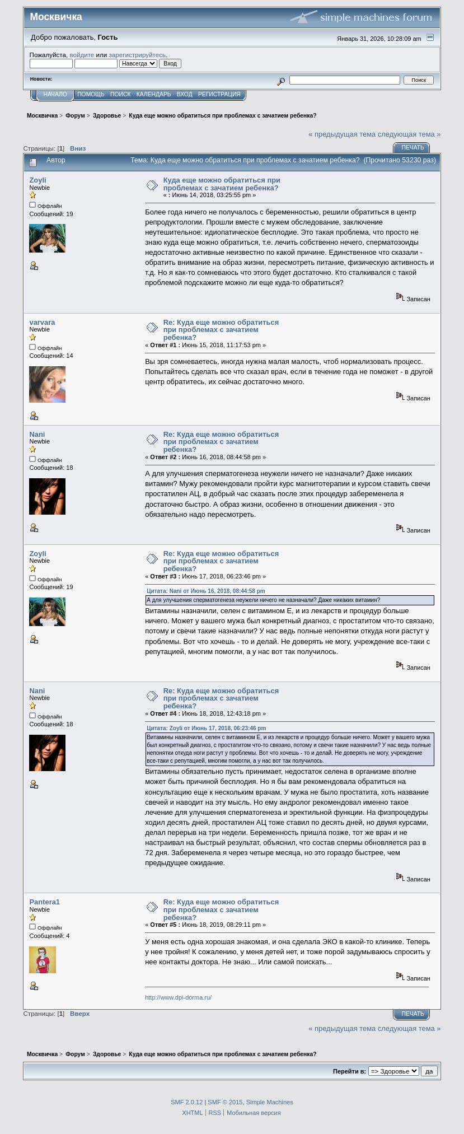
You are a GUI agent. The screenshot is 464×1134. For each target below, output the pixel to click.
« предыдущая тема (342, 134)
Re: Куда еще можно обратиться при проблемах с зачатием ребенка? (221, 330)
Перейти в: (349, 1071)
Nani (37, 434)
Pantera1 (44, 902)
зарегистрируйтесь (137, 54)
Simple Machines (269, 1102)
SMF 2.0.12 (187, 1102)
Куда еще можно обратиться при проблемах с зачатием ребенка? (221, 184)
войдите (81, 54)
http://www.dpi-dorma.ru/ (178, 997)
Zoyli (37, 180)
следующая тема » (409, 134)
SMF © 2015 (225, 1102)
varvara (42, 322)
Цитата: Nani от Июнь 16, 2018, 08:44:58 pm (206, 591)
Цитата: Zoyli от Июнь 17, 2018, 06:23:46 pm (206, 728)
